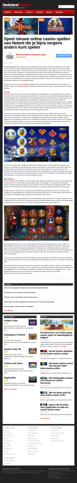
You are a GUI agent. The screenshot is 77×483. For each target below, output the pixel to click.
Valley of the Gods (33, 451)
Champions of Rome (14, 334)
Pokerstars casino (9, 454)
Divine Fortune (32, 438)
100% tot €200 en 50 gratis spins (31, 54)
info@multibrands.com (59, 477)
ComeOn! (7, 451)
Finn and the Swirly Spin (35, 443)
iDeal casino (54, 438)
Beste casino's (55, 430)
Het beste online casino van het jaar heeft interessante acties (56, 366)
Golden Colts (11, 320)
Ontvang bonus (64, 56)
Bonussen (19, 12)
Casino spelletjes (9, 460)
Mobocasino (7, 446)
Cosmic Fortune (32, 430)
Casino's (29, 12)
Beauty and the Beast (34, 441)
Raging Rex (10, 377)
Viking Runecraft (32, 448)
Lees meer (63, 346)
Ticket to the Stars (13, 363)
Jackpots (39, 12)
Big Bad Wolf (31, 446)
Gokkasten (7, 463)
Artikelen (7, 12)
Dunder (6, 438)
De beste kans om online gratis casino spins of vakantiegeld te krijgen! (56, 335)
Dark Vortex (31, 435)
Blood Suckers (14, 181)
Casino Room (8, 441)
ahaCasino (7, 443)
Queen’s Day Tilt (12, 349)
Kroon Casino (21, 57)
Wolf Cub (9, 94)
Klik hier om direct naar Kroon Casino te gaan (18, 273)
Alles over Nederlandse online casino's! (14, 8)
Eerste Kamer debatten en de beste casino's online (56, 352)
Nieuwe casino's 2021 (57, 433)
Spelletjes (59, 12)
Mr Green (7, 430)
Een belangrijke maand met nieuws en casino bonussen (56, 380)
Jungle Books (31, 454)
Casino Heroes (8, 435)
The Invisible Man (33, 433)
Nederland (17, 5)
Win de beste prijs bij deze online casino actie (55, 393)
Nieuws (49, 12)
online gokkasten (24, 84)
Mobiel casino (55, 435)
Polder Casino (8, 448)
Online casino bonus (57, 441)
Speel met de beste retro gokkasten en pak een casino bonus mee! (54, 407)
